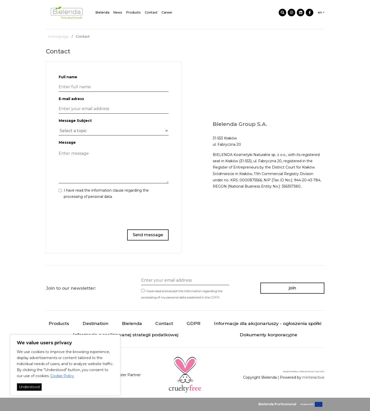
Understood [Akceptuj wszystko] (29, 387)
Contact (151, 12)
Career (167, 12)
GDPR (214, 297)
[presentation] (130, 213)
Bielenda (102, 12)
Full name (68, 77)
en (320, 12)
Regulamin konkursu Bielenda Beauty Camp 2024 (303, 371)
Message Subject (75, 120)
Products (133, 12)
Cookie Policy (62, 376)
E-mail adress (71, 99)
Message (67, 142)
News (117, 12)
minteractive (313, 377)
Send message (148, 234)
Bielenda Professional (277, 404)
